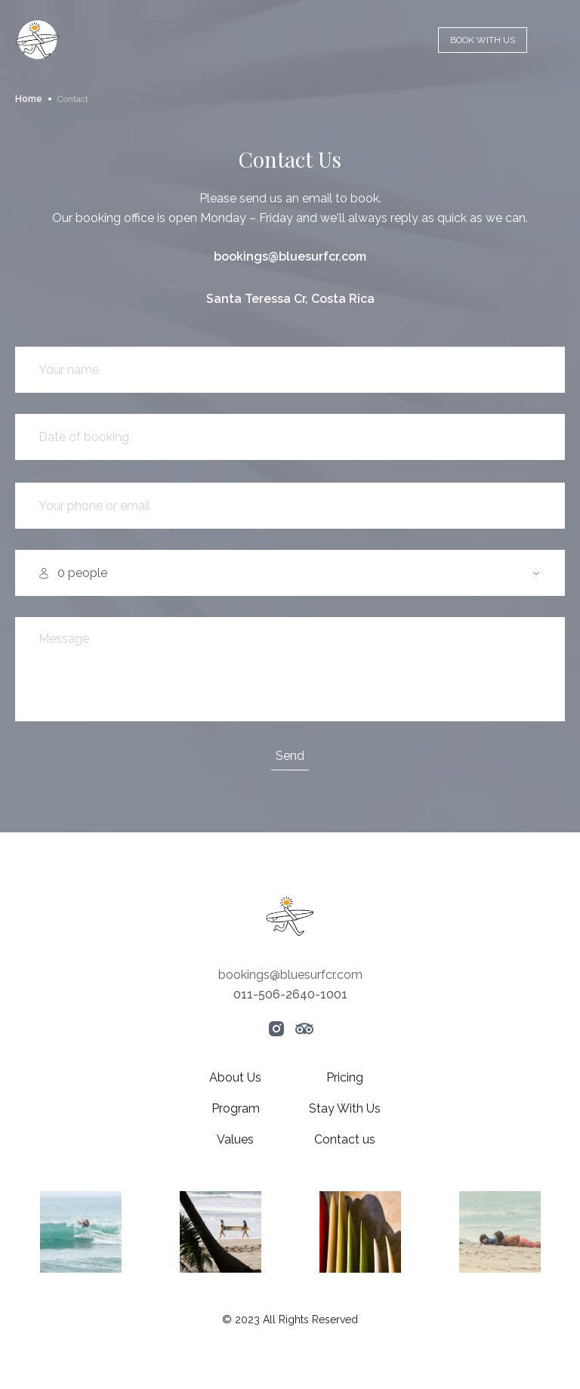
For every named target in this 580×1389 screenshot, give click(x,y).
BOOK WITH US (482, 40)
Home (28, 98)
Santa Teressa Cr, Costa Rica (290, 299)
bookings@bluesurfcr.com (290, 256)
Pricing (344, 1077)
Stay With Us (345, 1108)
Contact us (344, 1139)
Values (235, 1139)
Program (235, 1108)
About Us (235, 1077)
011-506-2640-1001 (290, 994)
